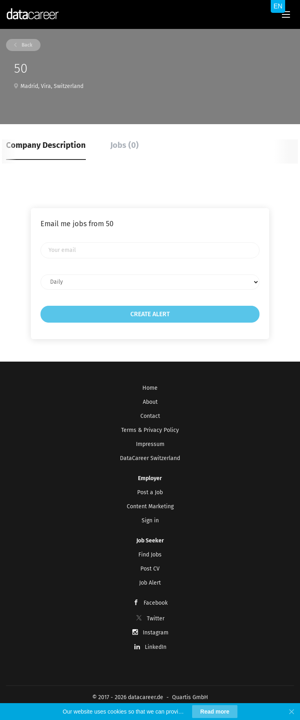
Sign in (150, 520)
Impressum (150, 444)
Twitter (155, 618)
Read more (214, 711)
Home (150, 388)
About (150, 402)
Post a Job (150, 492)
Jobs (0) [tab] (124, 145)
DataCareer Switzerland (150, 458)
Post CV (150, 568)
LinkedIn (155, 647)
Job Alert (150, 582)
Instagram (155, 632)
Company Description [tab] (46, 145)
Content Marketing (150, 506)
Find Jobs (150, 554)
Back (26, 45)
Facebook (156, 602)
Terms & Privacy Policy (150, 430)
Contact (150, 416)
